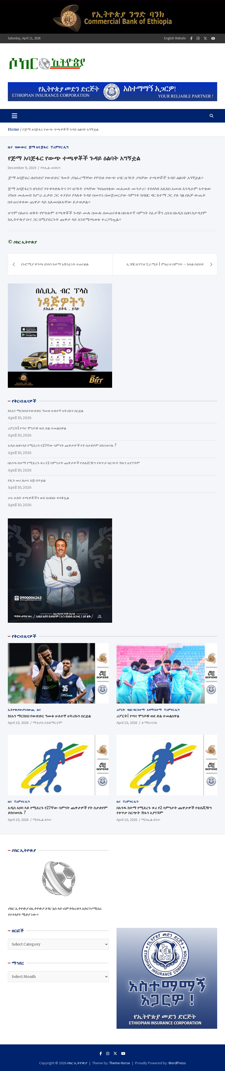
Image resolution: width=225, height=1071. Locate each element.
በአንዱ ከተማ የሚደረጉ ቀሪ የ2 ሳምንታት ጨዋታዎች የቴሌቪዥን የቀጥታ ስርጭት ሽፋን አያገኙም (74, 463)
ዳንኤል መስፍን (50, 167)
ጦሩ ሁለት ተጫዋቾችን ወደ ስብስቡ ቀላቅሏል (38, 497)
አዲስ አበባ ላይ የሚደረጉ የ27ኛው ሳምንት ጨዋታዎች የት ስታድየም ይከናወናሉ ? (62, 445)
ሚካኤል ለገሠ (42, 819)
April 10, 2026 (18, 722)
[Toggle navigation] (14, 116)
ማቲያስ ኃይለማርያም (47, 722)
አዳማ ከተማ (154, 710)
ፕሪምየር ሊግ (59, 147)
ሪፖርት (121, 710)
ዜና (10, 147)
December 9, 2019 (22, 167)
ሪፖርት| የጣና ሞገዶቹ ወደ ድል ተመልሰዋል (37, 428)
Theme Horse (119, 1063)
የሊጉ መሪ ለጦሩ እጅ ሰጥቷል (27, 480)
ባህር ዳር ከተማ (136, 710)
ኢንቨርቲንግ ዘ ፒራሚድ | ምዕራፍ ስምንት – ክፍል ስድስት (165, 264)
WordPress (177, 1063)
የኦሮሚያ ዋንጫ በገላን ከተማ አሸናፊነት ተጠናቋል (55, 264)
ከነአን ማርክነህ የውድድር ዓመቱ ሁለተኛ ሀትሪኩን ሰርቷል (45, 410)
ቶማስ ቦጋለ (149, 722)
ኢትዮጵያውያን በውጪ (21, 710)
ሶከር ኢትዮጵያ (77, 1063)
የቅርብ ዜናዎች (24, 636)
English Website (175, 38)
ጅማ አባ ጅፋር (38, 147)
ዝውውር (21, 147)
